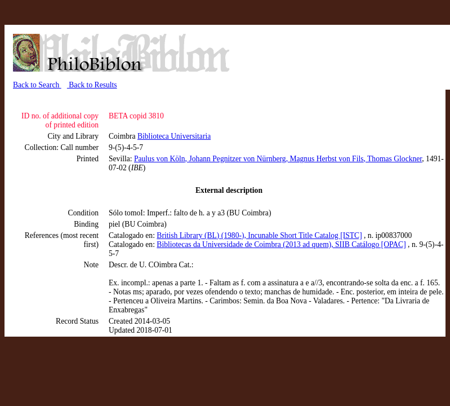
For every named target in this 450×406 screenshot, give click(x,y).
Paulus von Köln (159, 159)
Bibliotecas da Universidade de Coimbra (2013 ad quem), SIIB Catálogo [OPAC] (281, 244)
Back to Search (37, 85)
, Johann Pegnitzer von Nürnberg (235, 159)
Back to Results (92, 85)
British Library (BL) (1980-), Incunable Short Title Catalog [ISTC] (259, 235)
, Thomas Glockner (393, 159)
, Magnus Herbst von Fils (325, 159)
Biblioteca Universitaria (174, 136)
